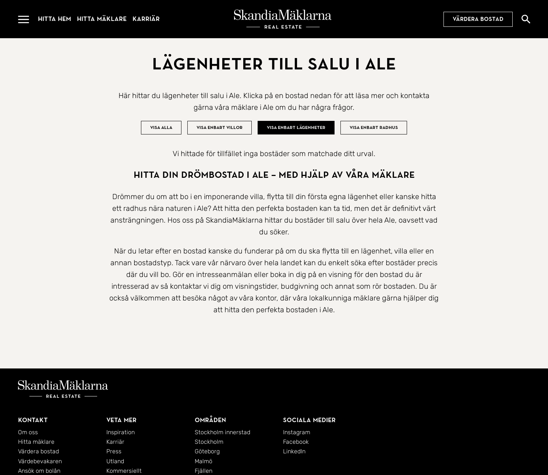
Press (113, 451)
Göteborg (207, 451)
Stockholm (209, 441)
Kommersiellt (124, 470)
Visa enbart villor (220, 127)
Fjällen (203, 470)
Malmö (203, 461)
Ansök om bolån (39, 470)
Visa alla (161, 127)
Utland (115, 461)
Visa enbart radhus (374, 127)
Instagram (296, 432)
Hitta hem (54, 18)
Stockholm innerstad (222, 432)
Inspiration (120, 432)
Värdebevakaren (40, 461)
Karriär (146, 18)
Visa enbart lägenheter (296, 127)
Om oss (28, 432)
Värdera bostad (478, 19)
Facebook (296, 441)
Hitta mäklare (102, 18)
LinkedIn (294, 451)
